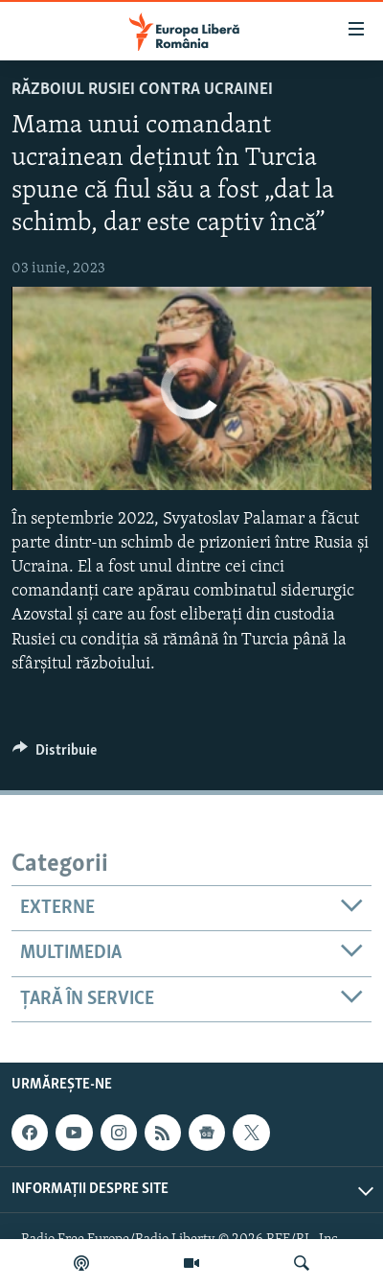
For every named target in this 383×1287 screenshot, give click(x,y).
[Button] (54, 755)
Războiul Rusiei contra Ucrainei (142, 90)
